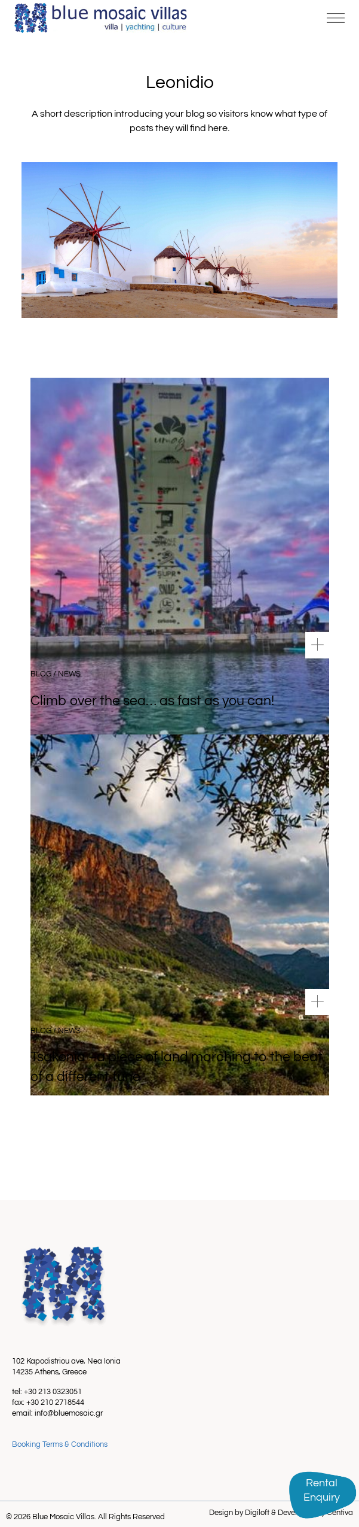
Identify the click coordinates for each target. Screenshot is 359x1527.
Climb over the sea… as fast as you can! (152, 701)
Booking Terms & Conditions (60, 1444)
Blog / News (55, 674)
